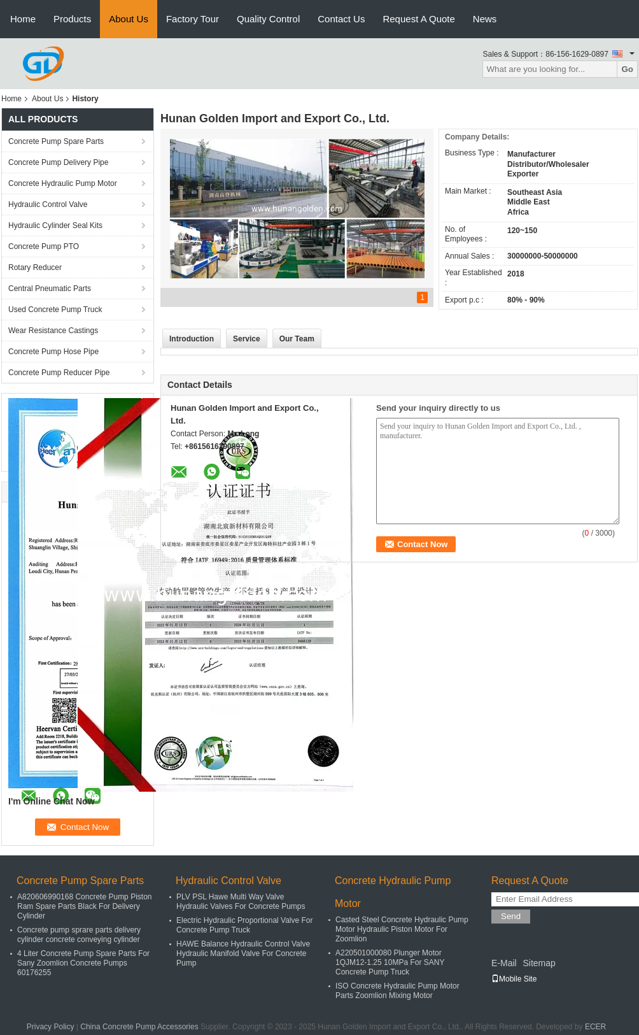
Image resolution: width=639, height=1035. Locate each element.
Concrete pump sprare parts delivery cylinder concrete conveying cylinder (79, 934)
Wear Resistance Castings (53, 330)
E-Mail (504, 963)
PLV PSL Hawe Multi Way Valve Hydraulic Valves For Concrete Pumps (240, 901)
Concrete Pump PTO (43, 246)
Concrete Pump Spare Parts (56, 141)
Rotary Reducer (35, 267)
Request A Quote (418, 18)
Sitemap (539, 963)
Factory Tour (192, 18)
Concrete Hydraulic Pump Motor (62, 183)
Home (23, 18)
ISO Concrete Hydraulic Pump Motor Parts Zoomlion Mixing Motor (397, 990)
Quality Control (268, 18)
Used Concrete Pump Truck (55, 309)
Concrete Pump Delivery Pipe (58, 162)
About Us (128, 18)
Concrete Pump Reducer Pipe (58, 372)
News (485, 18)
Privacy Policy (50, 1026)
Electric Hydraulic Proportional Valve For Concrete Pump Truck (244, 925)
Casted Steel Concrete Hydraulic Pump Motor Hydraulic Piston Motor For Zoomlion (401, 929)
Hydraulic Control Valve (48, 204)
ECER (595, 1026)
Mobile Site (514, 978)
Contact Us (341, 18)
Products (72, 18)
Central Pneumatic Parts (49, 288)
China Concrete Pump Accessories (139, 1026)
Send (511, 916)
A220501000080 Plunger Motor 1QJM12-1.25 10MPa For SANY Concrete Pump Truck (389, 962)
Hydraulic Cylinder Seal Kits (55, 225)
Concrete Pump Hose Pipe (53, 351)
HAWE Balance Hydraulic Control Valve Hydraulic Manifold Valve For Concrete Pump (243, 953)
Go (627, 69)
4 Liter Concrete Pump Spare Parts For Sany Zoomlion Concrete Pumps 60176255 (83, 963)
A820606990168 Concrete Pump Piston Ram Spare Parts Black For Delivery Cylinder (84, 906)
